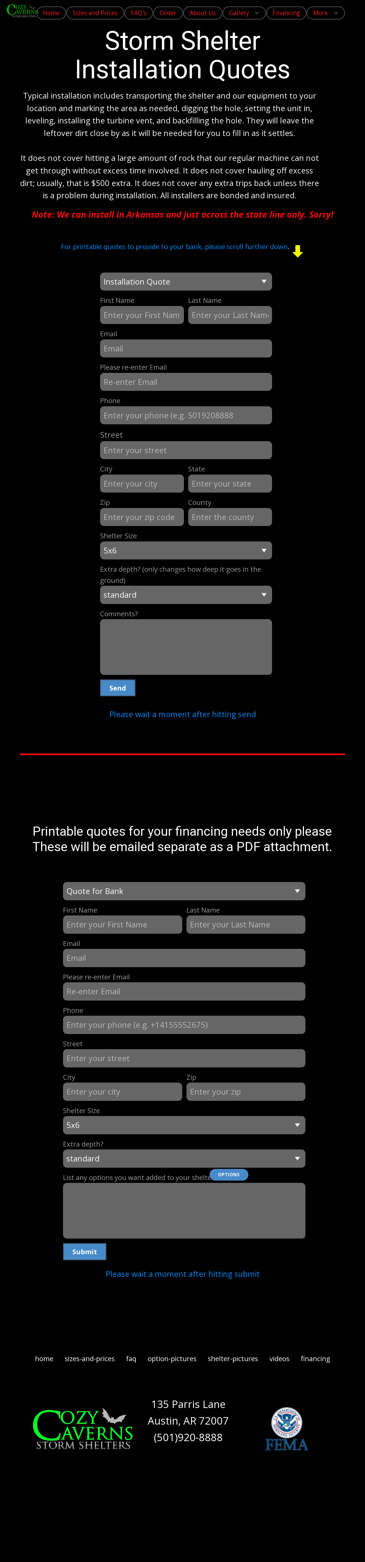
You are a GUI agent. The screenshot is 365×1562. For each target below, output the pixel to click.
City (106, 468)
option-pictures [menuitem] (172, 1358)
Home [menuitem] (51, 13)
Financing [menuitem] (286, 13)
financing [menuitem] (315, 1358)
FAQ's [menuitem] (139, 13)
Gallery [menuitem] (239, 13)
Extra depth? (83, 1144)
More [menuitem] (320, 13)
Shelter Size (118, 535)
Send (118, 688)
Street (111, 434)
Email (108, 333)
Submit (84, 1251)
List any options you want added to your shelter (138, 1177)
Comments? (119, 613)
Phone (110, 400)
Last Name (205, 300)
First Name (117, 300)
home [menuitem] (44, 1358)
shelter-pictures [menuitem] (233, 1358)
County (199, 502)
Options (229, 1174)
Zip (105, 502)
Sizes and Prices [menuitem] (95, 13)
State (196, 468)
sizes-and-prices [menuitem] (90, 1358)
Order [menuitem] (168, 13)
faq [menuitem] (131, 1358)
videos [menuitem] (279, 1358)
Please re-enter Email (133, 367)
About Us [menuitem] (203, 13)
